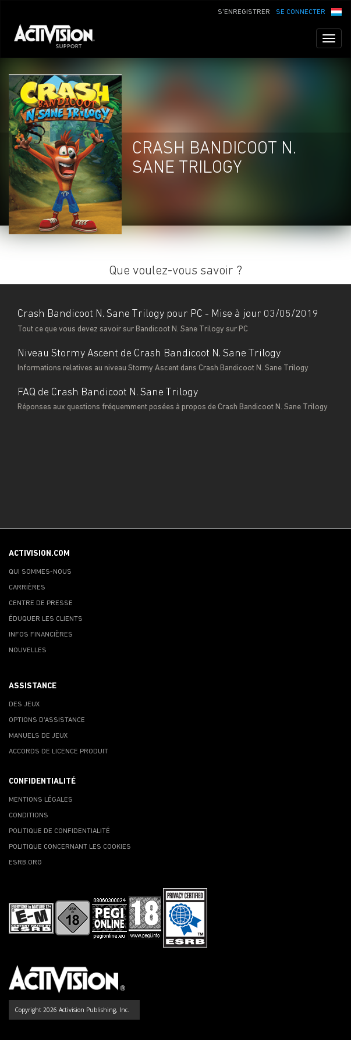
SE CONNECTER (300, 12)
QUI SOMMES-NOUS (40, 572)
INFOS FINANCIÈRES (41, 634)
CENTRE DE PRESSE (41, 603)
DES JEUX (24, 704)
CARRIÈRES (27, 587)
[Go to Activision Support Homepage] (60, 38)
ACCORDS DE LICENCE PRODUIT (58, 751)
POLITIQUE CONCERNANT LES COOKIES (70, 847)
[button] (336, 11)
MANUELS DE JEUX (38, 735)
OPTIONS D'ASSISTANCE (47, 720)
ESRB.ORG (25, 862)
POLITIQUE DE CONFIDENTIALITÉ (59, 831)
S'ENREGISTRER (244, 12)
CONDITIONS (28, 815)
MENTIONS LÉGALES (41, 799)
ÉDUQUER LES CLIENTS (46, 619)
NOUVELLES (28, 650)
